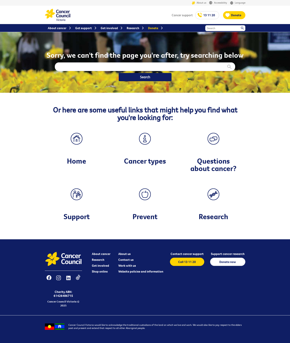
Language (237, 3)
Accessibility (218, 3)
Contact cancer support (187, 254)
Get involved (100, 265)
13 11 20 (209, 15)
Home (76, 161)
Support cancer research (228, 254)
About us (199, 3)
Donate (236, 15)
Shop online (100, 271)
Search (243, 28)
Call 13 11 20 (187, 262)
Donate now (227, 262)
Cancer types (145, 161)
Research (213, 216)
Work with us (127, 265)
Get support (83, 28)
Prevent (145, 216)
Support (77, 216)
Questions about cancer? (213, 164)
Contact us (126, 260)
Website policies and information (140, 271)
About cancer (101, 254)
